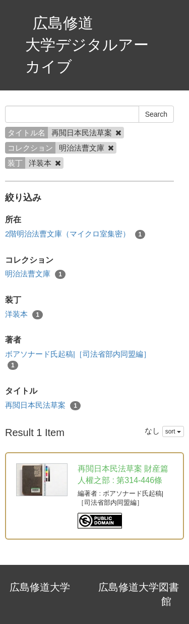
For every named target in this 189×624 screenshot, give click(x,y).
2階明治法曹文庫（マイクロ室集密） (75, 234)
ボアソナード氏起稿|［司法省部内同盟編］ (78, 360)
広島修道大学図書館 (138, 594)
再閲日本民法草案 (43, 405)
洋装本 (24, 314)
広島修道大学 (40, 587)
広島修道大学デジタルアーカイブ (87, 45)
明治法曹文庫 (35, 274)
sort (173, 431)
